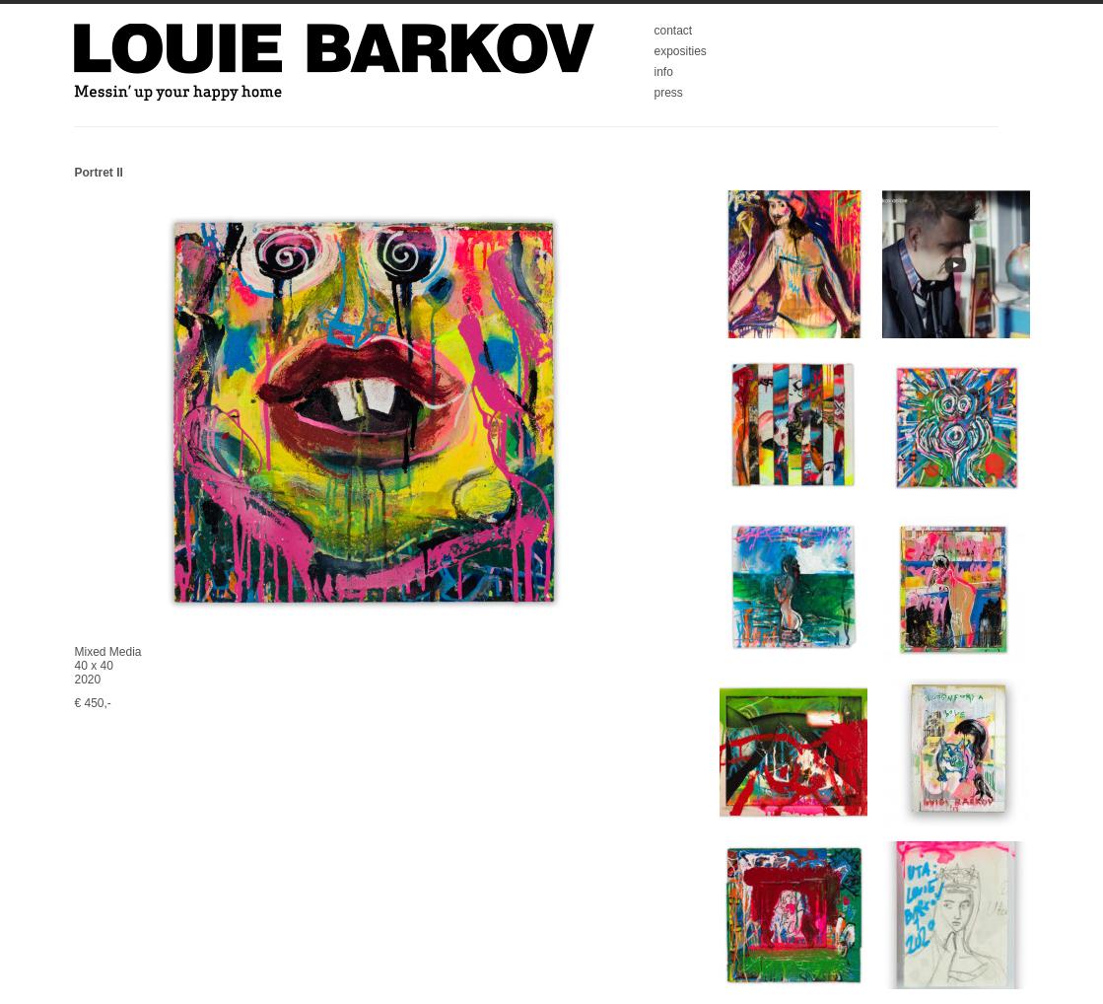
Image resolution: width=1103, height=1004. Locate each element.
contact (674, 30)
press (669, 93)
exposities (681, 51)
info (664, 72)
